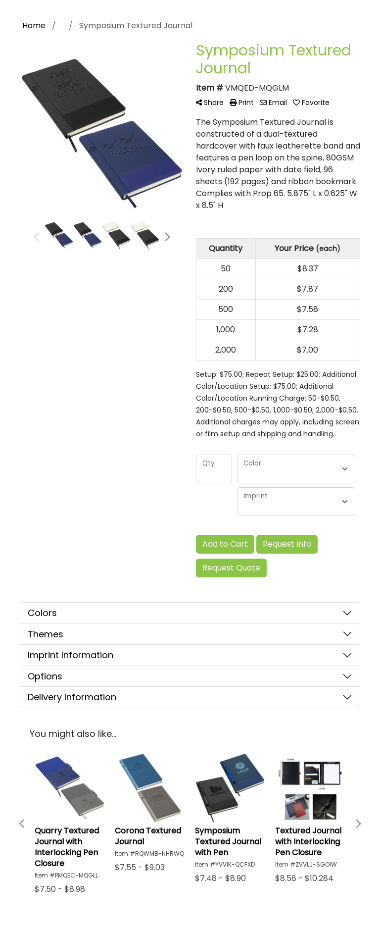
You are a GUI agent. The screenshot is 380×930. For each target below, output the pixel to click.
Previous (37, 237)
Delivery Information (72, 697)
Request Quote (231, 567)
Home (34, 25)
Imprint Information (70, 655)
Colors (42, 613)
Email (273, 102)
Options (45, 676)
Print (242, 102)
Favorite (311, 102)
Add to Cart (225, 544)
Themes (45, 634)
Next (167, 237)
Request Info (287, 544)
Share (210, 102)
